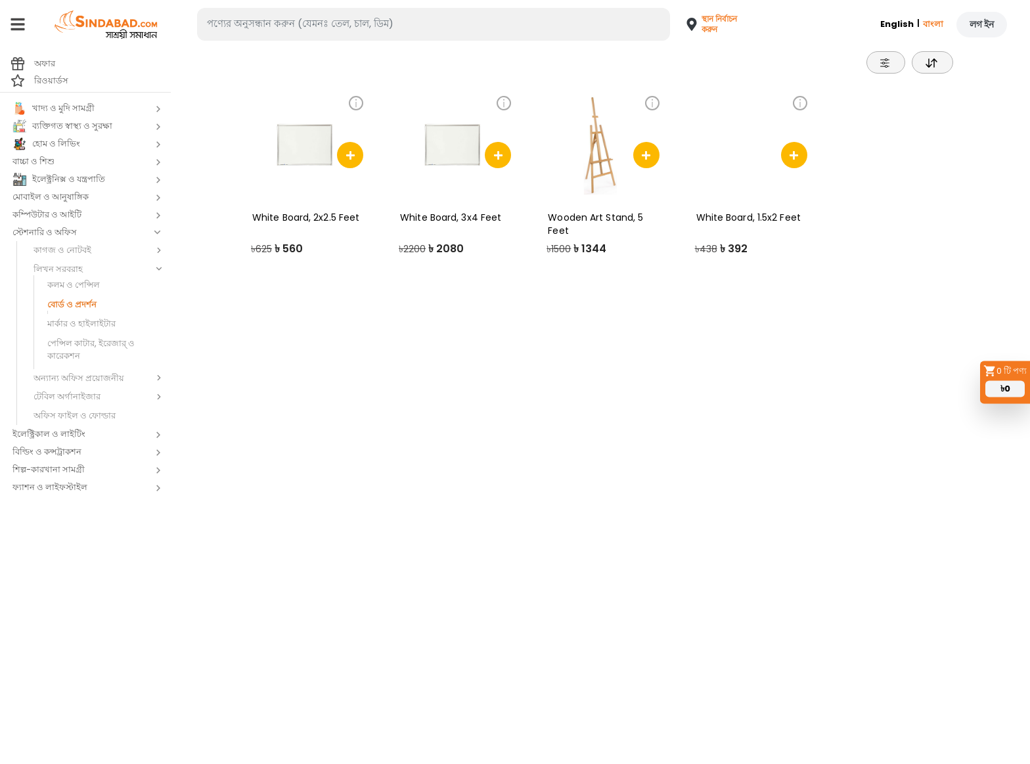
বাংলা (933, 24)
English (897, 24)
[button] (707, 24)
